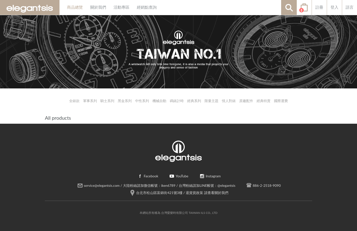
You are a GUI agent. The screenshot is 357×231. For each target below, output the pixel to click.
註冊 (319, 7)
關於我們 (98, 7)
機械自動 (159, 101)
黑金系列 (125, 101)
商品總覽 (75, 7)
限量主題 (211, 101)
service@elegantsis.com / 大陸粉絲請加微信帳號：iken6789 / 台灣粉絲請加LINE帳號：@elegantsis (160, 185)
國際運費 (281, 101)
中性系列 (142, 101)
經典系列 (194, 101)
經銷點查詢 (147, 7)
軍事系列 (90, 101)
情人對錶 (229, 101)
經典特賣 (263, 101)
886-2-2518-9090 (267, 185)
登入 (334, 7)
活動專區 (121, 7)
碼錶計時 (177, 101)
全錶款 (74, 101)
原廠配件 (246, 101)
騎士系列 (107, 101)
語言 (350, 7)
